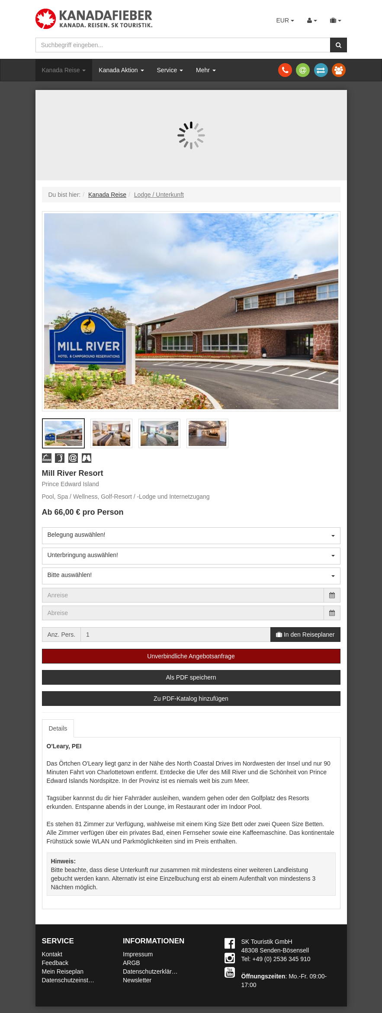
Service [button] (170, 70)
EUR (285, 20)
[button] (46, 457)
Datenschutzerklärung (152, 971)
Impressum (138, 954)
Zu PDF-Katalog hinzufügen (191, 698)
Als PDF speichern (191, 677)
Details (58, 728)
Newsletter (137, 980)
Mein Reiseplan (63, 971)
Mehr (206, 70)
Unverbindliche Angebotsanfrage (190, 656)
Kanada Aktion (121, 70)
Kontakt (52, 954)
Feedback (55, 962)
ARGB (131, 962)
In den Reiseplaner (305, 634)
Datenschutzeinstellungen (76, 980)
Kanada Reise (64, 70)
